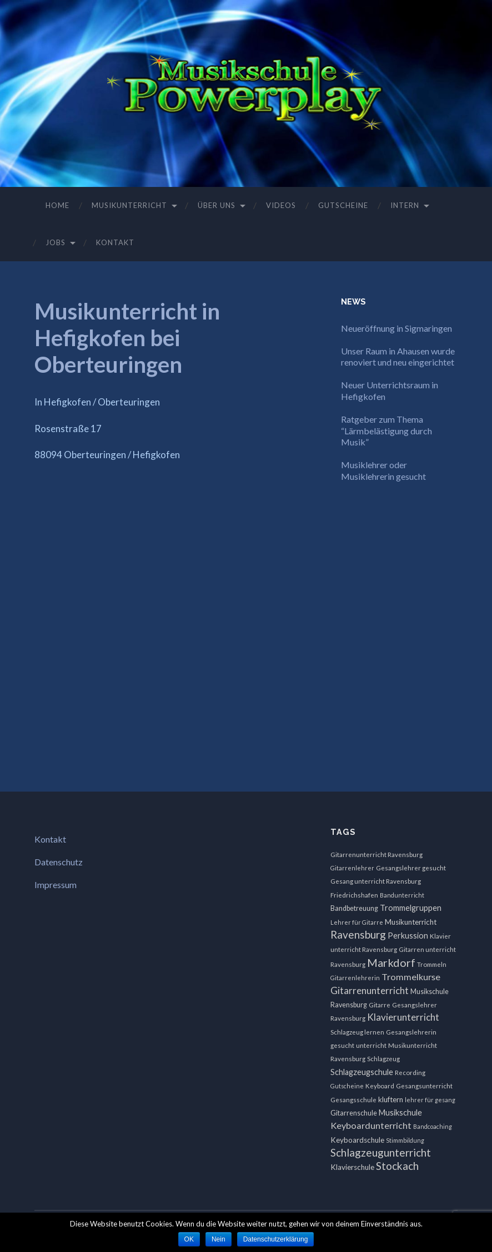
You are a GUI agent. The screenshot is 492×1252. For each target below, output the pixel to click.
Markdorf (391, 962)
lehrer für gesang (430, 1099)
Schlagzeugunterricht (380, 1152)
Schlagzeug (383, 1058)
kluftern (390, 1099)
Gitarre (379, 1004)
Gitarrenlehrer (352, 867)
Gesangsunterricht (424, 1085)
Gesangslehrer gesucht (411, 867)
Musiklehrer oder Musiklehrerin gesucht (383, 470)
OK (189, 1239)
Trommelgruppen (410, 908)
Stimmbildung (405, 1140)
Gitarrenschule (353, 1113)
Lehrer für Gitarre (356, 922)
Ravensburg (358, 934)
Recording (410, 1072)
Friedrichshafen (354, 895)
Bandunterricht (402, 895)
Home (57, 205)
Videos (281, 205)
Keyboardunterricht (370, 1125)
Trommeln (431, 964)
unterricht (371, 1045)
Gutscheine (343, 205)
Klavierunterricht (403, 1017)
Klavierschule (352, 1167)
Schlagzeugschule (361, 1072)
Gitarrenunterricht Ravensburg (376, 854)
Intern (404, 205)
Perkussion (408, 935)
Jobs (56, 242)
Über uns (216, 205)
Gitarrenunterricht (369, 990)
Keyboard (379, 1085)
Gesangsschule (353, 1099)
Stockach (397, 1165)
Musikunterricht (129, 205)
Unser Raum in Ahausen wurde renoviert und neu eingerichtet (398, 357)
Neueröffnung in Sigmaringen (396, 328)
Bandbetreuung (354, 908)
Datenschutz (58, 861)
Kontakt (115, 242)
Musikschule (400, 1112)
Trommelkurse (410, 976)
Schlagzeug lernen (357, 1032)
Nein (218, 1239)
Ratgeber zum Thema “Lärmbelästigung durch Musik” (386, 431)
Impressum (55, 884)
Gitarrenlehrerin (355, 977)
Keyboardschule (357, 1140)
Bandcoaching (432, 1126)
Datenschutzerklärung (275, 1239)
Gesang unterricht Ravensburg (375, 881)
